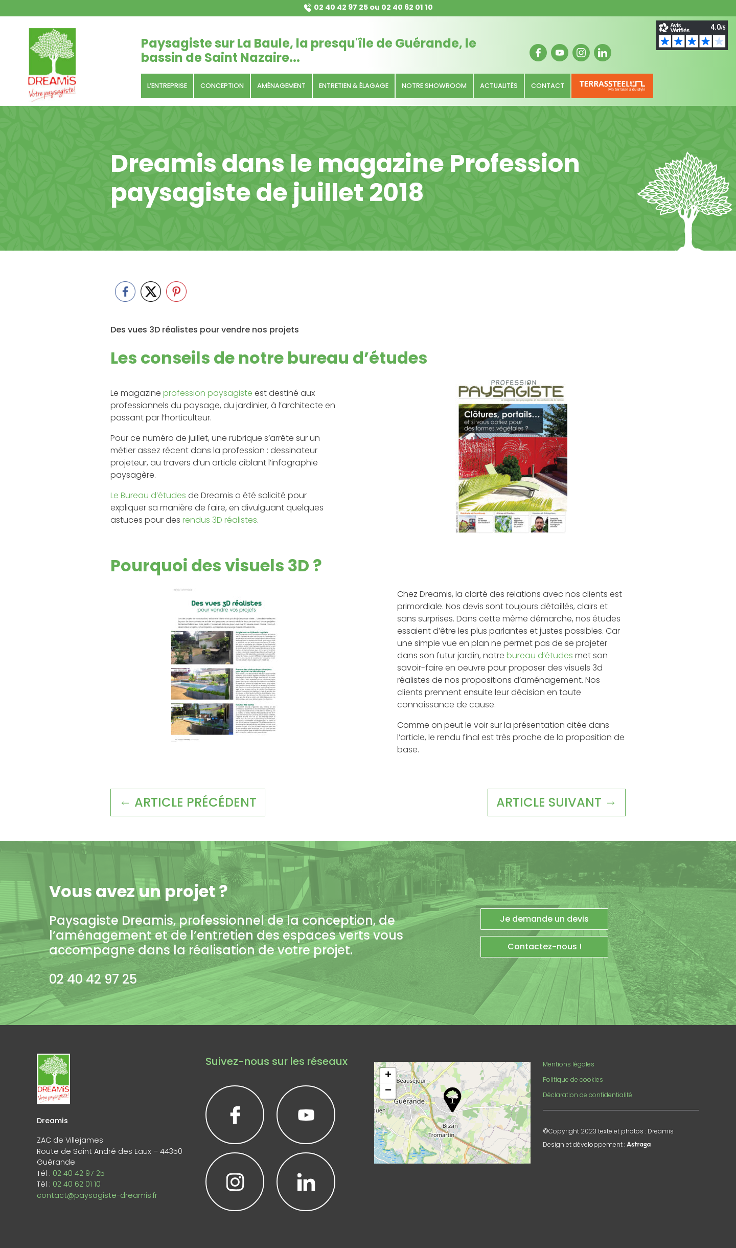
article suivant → (556, 802)
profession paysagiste (207, 393)
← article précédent (188, 802)
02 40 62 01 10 (407, 7)
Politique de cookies (573, 1079)
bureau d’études (540, 655)
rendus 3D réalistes (219, 520)
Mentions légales (568, 1064)
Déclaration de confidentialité (587, 1094)
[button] (452, 1099)
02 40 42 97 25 (341, 7)
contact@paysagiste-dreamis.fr (97, 1195)
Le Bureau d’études (148, 495)
